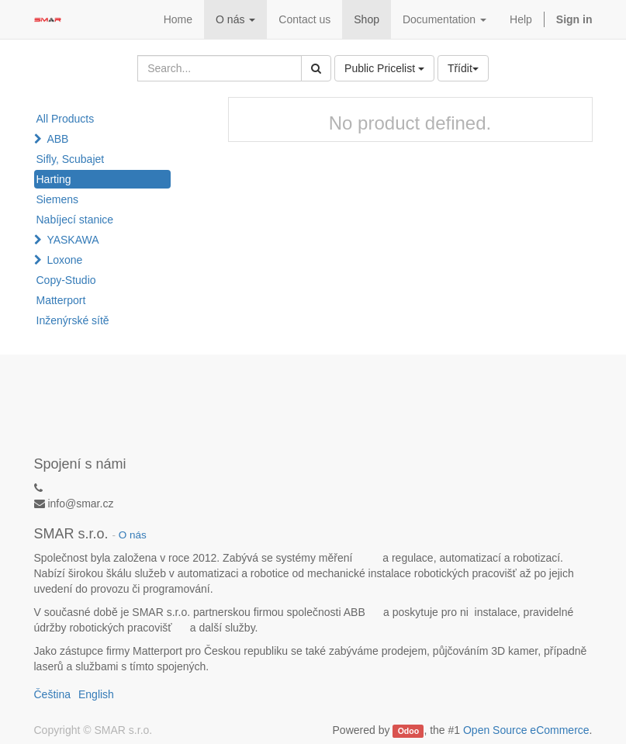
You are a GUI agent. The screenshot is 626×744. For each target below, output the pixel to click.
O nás (133, 535)
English (96, 694)
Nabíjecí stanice (75, 219)
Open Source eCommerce (526, 730)
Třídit (463, 68)
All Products (65, 118)
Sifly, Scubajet (70, 159)
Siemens (57, 199)
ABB (57, 139)
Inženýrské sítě (72, 320)
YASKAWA (73, 240)
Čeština (52, 694)
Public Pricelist (384, 68)
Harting (53, 179)
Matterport (61, 300)
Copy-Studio (66, 280)
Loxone (64, 260)
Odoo (408, 730)
